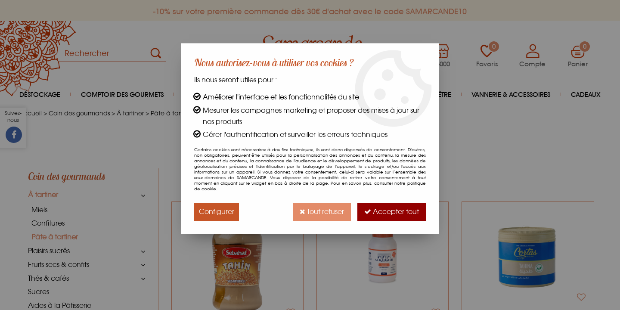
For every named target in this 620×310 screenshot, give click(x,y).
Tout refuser (322, 212)
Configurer (216, 212)
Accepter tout (391, 212)
